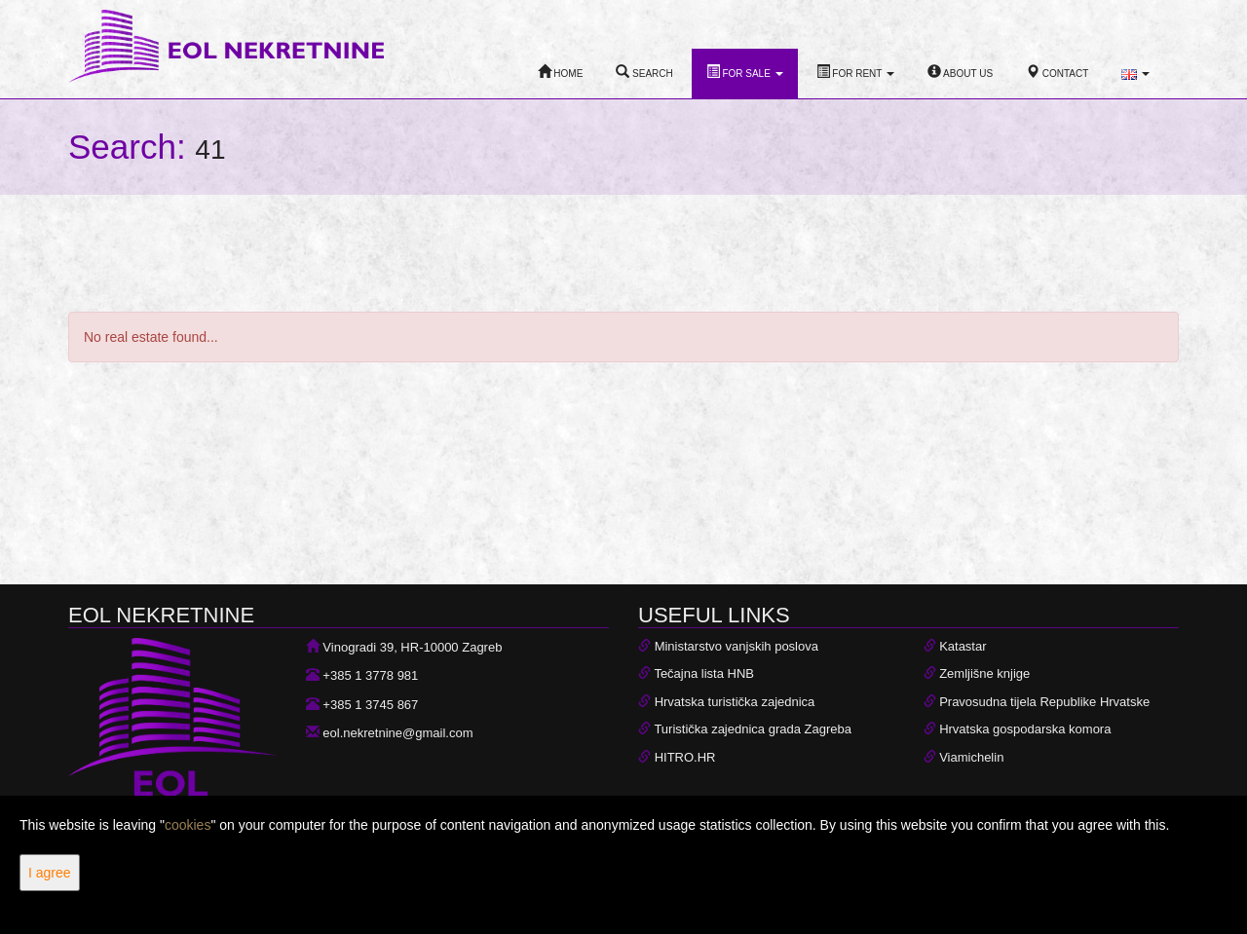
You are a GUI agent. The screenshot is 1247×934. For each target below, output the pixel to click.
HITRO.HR (685, 757)
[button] (1135, 74)
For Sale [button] (744, 71)
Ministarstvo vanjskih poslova (736, 646)
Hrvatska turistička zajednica (735, 701)
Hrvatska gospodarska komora (1025, 729)
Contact (1057, 71)
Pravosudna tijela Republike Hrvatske (1044, 701)
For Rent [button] (855, 71)
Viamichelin (971, 757)
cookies (187, 825)
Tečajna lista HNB (704, 673)
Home (561, 71)
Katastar (962, 646)
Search (644, 71)
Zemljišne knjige (984, 673)
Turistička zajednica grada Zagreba (752, 729)
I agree (49, 872)
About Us (960, 71)
